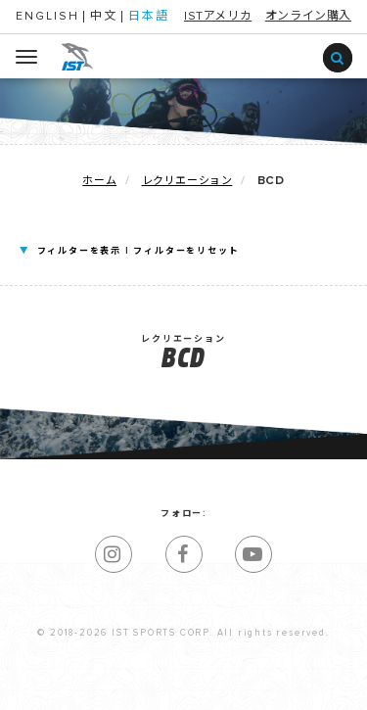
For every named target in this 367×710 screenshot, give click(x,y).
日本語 (148, 17)
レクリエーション (187, 180)
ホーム (99, 180)
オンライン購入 (308, 17)
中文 (103, 17)
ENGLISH (47, 17)
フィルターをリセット (186, 251)
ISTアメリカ (218, 17)
